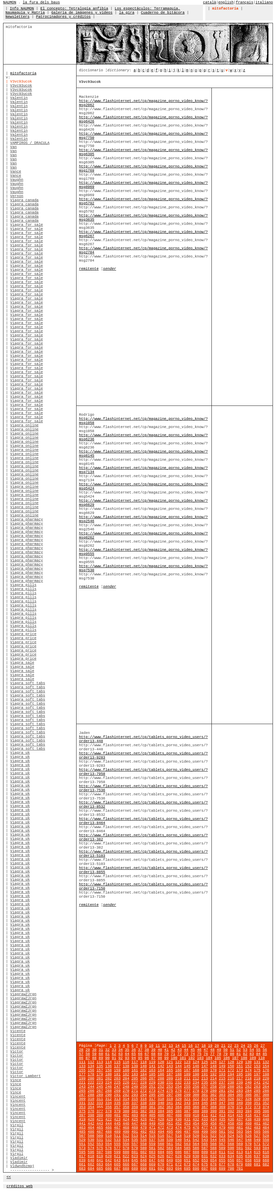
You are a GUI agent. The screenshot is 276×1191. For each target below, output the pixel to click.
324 (213, 1099)
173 (239, 1070)
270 (126, 1091)
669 (152, 1164)
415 (239, 1115)
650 (178, 1160)
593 (257, 1148)
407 (169, 1115)
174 (248, 1070)
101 (183, 1058)
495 (169, 1132)
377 (99, 1111)
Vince (15, 1080)
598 (108, 1152)
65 (134, 1054)
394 (248, 1111)
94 (134, 1058)
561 (169, 1144)
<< (8, 1177)
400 (108, 1115)
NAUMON (9, 2)
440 (266, 1119)
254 (178, 1087)
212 (196, 1078)
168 (196, 1070)
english (226, 2)
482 (248, 1128)
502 (230, 1132)
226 (126, 1082)
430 (178, 1119)
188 (178, 1074)
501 (222, 1132)
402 (126, 1115)
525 (239, 1136)
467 (117, 1128)
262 (248, 1087)
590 (230, 1148)
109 (252, 1058)
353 (82, 1107)
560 (161, 1144)
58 (87, 1054)
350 (248, 1103)
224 (108, 1082)
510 (108, 1136)
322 (196, 1099)
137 (117, 1066)
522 (213, 1136)
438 (248, 1119)
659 (257, 1160)
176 (266, 1070)
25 (249, 1046)
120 (161, 1062)
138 (126, 1066)
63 (120, 1054)
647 (152, 1160)
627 (169, 1156)
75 (199, 1054)
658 (248, 1160)
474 (178, 1128)
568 (230, 1144)
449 (152, 1123)
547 (239, 1140)
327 (239, 1099)
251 (152, 1087)
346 (213, 1103)
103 (200, 1058)
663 (99, 1164)
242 (266, 1082)
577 (117, 1148)
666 (126, 1164)
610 (213, 1152)
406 (161, 1115)
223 (99, 1082)
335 (117, 1103)
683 (82, 1168)
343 (187, 1103)
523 (222, 1136)
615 (257, 1152)
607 (187, 1152)
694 (178, 1168)
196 (248, 1074)
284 (248, 1091)
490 (126, 1132)
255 (187, 1087)
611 (222, 1152)
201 (99, 1078)
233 (187, 1082)
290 (108, 1095)
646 (143, 1160)
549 (257, 1140)
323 (205, 1099)
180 (108, 1074)
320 (178, 1099)
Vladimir (19, 1158)
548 (248, 1140)
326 (230, 1099)
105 (218, 1058)
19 (210, 1046)
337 (135, 1103)
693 (169, 1168)
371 (239, 1107)
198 (266, 1074)
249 (135, 1087)
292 (126, 1095)
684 (91, 1168)
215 (222, 1078)
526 (248, 1136)
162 (143, 1070)
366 (196, 1107)
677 (222, 1164)
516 (161, 1136)
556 (126, 1144)
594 (266, 1148)
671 (169, 1164)
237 (222, 1082)
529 (82, 1140)
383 (152, 1111)
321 (187, 1099)
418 (266, 1115)
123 (187, 1062)
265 (82, 1091)
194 (230, 1074)
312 (108, 1099)
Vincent (18, 1096)
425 (135, 1119)
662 (91, 1164)
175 (257, 1070)
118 (143, 1062)
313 (117, 1099)
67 (146, 1054)
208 (161, 1078)
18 (204, 1046)
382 (143, 1111)
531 (99, 1140)
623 (135, 1156)
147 (205, 1066)
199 (82, 1078)
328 (248, 1099)
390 (213, 1111)
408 (178, 1115)
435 (222, 1119)
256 (196, 1087)
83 (252, 1054)
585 (187, 1148)
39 (153, 1050)
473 (169, 1128)
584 (178, 1148)
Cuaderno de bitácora (163, 13)
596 (91, 1152)
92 (120, 1058)
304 (230, 1095)
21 (223, 1046)
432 (196, 1119)
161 (135, 1070)
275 (169, 1091)
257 (205, 1087)
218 (248, 1078)
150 (230, 1066)
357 (117, 1107)
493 (152, 1132)
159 (117, 1070)
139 (135, 1066)
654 (213, 1160)
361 (152, 1107)
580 (143, 1148)
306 (248, 1095)
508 (91, 1136)
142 (161, 1066)
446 (126, 1123)
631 (205, 1156)
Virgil (16, 1125)
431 (187, 1119)
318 (161, 1099)
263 (257, 1087)
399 (99, 1115)
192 (213, 1074)
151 (239, 1066)
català (209, 2)
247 (117, 1087)
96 (146, 1058)
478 (213, 1128)
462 (266, 1123)
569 (239, 1144)
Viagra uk (20, 753)
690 (143, 1168)
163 (152, 1070)
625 (152, 1156)
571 (257, 1144)
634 (230, 1156)
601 (135, 1152)
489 (117, 1132)
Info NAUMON (22, 8)
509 (99, 1136)
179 (99, 1074)
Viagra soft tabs (27, 683)
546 (230, 1140)
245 (99, 1087)
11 (157, 1046)
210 (178, 1078)
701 (239, 1168)
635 (239, 1156)
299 (187, 1095)
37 (140, 1050)
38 (146, 1050)
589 (222, 1148)
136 (108, 1066)
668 (143, 1164)
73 (186, 1054)
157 (99, 1070)
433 (205, 1119)
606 (178, 1152)
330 (266, 1099)
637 (257, 1156)
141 (152, 1066)
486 (91, 1132)
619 (99, 1156)
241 (257, 1082)
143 (169, 1066)
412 (213, 1115)
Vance (15, 172)
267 (99, 1091)
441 (82, 1123)
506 (266, 1132)
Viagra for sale (26, 225)
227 (135, 1082)
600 (126, 1152)
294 (143, 1095)
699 (222, 1168)
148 (213, 1066)
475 (187, 1128)
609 (205, 1152)
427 (152, 1119)
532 (108, 1140)
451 (169, 1123)
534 (126, 1140)
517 (169, 1136)
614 (248, 1152)
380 (126, 1111)
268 (108, 1091)
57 (81, 1054)
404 (143, 1115)
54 (252, 1050)
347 (222, 1103)
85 (265, 1054)
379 (117, 1111)
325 (222, 1099)
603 (152, 1152)
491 (135, 1132)
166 (178, 1070)
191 (205, 1074)
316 (143, 1099)
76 (206, 1054)
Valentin (19, 98)
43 (179, 1050)
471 (152, 1128)
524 (230, 1136)
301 (205, 1095)
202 (108, 1078)
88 (94, 1058)
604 (161, 1152)
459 (239, 1123)
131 (257, 1062)
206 (143, 1078)
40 (160, 1050)
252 (161, 1087)
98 (160, 1058)
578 (126, 1148)
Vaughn (16, 180)
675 (205, 1164)
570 (248, 1144)
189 (187, 1074)
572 (266, 1144)
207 (152, 1078)
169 (205, 1070)
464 (91, 1128)
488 (108, 1132)
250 (143, 1087)
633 (222, 1156)
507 (82, 1136)
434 (213, 1119)
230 (161, 1082)
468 (126, 1128)
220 (266, 1078)
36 (134, 1050)
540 (178, 1140)
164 (161, 1070)
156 (91, 1070)
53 (245, 1050)
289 (99, 1095)
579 (135, 1148)
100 (174, 1058)
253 (169, 1087)
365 (187, 1107)
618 (91, 1156)
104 (209, 1058)
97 (153, 1058)
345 (205, 1103)
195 (239, 1074)
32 (107, 1050)
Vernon (16, 196)
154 (266, 1066)
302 (213, 1095)
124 (196, 1062)
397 (82, 1115)
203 (117, 1078)
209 (169, 1078)
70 (166, 1054)
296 (161, 1095)
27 (263, 1046)
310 (91, 1099)
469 (135, 1128)
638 (266, 1156)
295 (152, 1095)
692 (161, 1168)
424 (126, 1119)
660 (266, 1160)
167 (187, 1070)
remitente (89, 269)
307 (257, 1095)
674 (196, 1164)
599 (117, 1152)
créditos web (19, 1186)
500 (213, 1132)
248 (126, 1087)
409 (187, 1115)
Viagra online (24, 425)
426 (143, 1119)
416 (248, 1115)
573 (82, 1148)
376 (91, 1111)
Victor (16, 1051)
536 (143, 1140)
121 (169, 1062)
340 (161, 1103)
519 (187, 1136)
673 (187, 1164)
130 (248, 1062)
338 (143, 1103)
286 (266, 1091)
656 (230, 1160)
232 (178, 1082)
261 (239, 1087)
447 (135, 1123)
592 (248, 1148)
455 (205, 1123)
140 (143, 1066)
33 (114, 1050)
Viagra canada (24, 200)
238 (230, 1082)
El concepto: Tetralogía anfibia (74, 8)
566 (213, 1144)
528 (266, 1136)
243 (82, 1087)
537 (152, 1140)
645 (135, 1160)
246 (108, 1087)
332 (91, 1103)
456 (213, 1123)
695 (187, 1168)
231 (169, 1082)
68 (153, 1054)
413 (222, 1115)
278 (196, 1091)
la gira (127, 13)
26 (256, 1046)
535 (135, 1140)
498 (196, 1132)
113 (99, 1062)
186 (161, 1074)
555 (117, 1144)
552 (91, 1144)
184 (143, 1074)
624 (143, 1156)
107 (235, 1058)
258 (213, 1087)
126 (213, 1062)
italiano (264, 2)
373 (257, 1107)
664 (108, 1164)
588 (213, 1148)
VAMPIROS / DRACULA (30, 143)
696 (196, 1168)
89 (101, 1058)
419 (82, 1119)
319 (169, 1099)
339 (152, 1103)
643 (117, 1160)
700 (230, 1168)
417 (257, 1115)
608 (196, 1152)
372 (248, 1107)
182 (126, 1074)
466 (108, 1128)
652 (196, 1160)
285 (257, 1091)
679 (239, 1164)
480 (230, 1128)
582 (161, 1148)
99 (166, 1058)
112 (91, 1062)
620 (108, 1156)
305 (239, 1095)
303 (222, 1095)
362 (161, 1107)
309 (82, 1099)
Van (13, 147)
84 (258, 1054)
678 (230, 1164)
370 (230, 1107)
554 (108, 1144)
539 (169, 1140)
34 (120, 1050)
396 (266, 1111)
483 (257, 1128)
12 (164, 1046)
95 (140, 1058)
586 (196, 1148)
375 (82, 1111)
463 (82, 1128)
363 (169, 1107)
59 (94, 1054)
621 (117, 1156)
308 (266, 1095)
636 (248, 1156)
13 (171, 1046)
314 (126, 1099)
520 (196, 1136)
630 (196, 1156)
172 (230, 1070)
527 (257, 1136)
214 (213, 1078)
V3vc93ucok (21, 86)
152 (248, 1066)
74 (193, 1054)
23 (236, 1046)
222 (91, 1082)
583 (169, 1148)
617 (82, 1156)
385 (169, 1111)
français (244, 2)
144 (178, 1066)
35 (127, 1050)
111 (82, 1062)
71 (173, 1054)
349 (239, 1103)
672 (178, 1164)
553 (99, 1144)
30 (94, 1050)
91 (114, 1058)
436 (230, 1119)
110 (261, 1058)
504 (248, 1132)
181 (117, 1074)
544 (213, 1140)
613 (239, 1152)
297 (169, 1095)
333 (99, 1103)
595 (82, 1152)
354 (91, 1107)
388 (196, 1111)
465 (99, 1128)
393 (239, 1111)
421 (99, 1119)
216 (230, 1078)
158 (108, 1070)
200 (91, 1078)
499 (205, 1132)
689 (135, 1168)
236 (213, 1082)
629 (187, 1156)
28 (81, 1050)
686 (108, 1168)
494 (161, 1132)
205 (135, 1078)
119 (152, 1062)
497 (187, 1132)
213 (205, 1078)
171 (222, 1070)
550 (266, 1140)
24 (243, 1046)
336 (126, 1103)
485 (82, 1132)
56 (265, 1050)
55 (258, 1050)
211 (187, 1078)
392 (230, 1111)
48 (212, 1050)
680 (248, 1164)
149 (222, 1066)
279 (205, 1091)
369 (222, 1107)
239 (239, 1082)
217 (239, 1078)
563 (187, 1144)
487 (99, 1132)
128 (230, 1062)
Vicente (18, 1031)
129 (239, 1062)
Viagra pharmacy (26, 519)
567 (222, 1144)
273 (152, 1091)
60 (101, 1054)
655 (222, 1160)
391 (222, 1111)
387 (187, 1111)
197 (257, 1074)
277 (187, 1091)
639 (82, 1160)
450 (161, 1123)
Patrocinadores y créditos (63, 17)
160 (126, 1070)
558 (143, 1144)
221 (82, 1082)
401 (117, 1115)
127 (222, 1062)
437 (239, 1119)
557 (135, 1144)
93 (127, 1058)
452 (178, 1123)
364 (178, 1107)
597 (99, 1152)
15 (184, 1046)
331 (82, 1103)
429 (169, 1119)
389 (205, 1111)
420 (91, 1119)
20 (217, 1046)
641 (99, 1160)
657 (239, 1160)
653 (205, 1160)
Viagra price (23, 634)
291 (117, 1095)
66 (140, 1054)
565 (205, 1144)
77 (212, 1054)
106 (226, 1058)
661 (82, 1164)
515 (152, 1136)
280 (213, 1091)
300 (196, 1095)
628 (178, 1156)
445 (117, 1123)
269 (117, 1091)
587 (205, 1148)
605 (169, 1152)
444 (108, 1123)
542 (196, 1140)
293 (135, 1095)
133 (82, 1066)
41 (166, 1050)
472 (161, 1128)
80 (232, 1054)
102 (191, 1058)
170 (213, 1070)
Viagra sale (22, 663)
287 (82, 1095)
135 (99, 1066)
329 (257, 1099)
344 (196, 1103)
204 (126, 1078)
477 (205, 1128)
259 (222, 1087)
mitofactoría (23, 73)
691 (152, 1168)
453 (187, 1123)
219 (257, 1078)
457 (222, 1123)
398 (91, 1115)
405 (152, 1115)
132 (266, 1062)
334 (108, 1103)
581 (152, 1148)
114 (108, 1062)
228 (143, 1082)
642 (108, 1160)
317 (152, 1099)
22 (230, 1046)
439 (257, 1119)
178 (91, 1074)
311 (99, 1099)
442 (91, 1123)
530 (91, 1140)
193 (222, 1074)
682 (266, 1164)
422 (108, 1119)
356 (108, 1107)
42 (173, 1050)
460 (248, 1123)
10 (151, 1046)
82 (245, 1054)
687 (117, 1168)
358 (126, 1107)
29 (87, 1050)
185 (152, 1074)
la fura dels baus (41, 2)
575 (99, 1148)
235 (205, 1082)
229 (152, 1082)
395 (257, 1111)
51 (232, 1050)
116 (126, 1062)
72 (179, 1054)
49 (219, 1050)
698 (213, 1168)
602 (143, 1152)
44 (186, 1050)
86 (81, 1058)
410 (196, 1115)
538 (161, 1140)
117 (135, 1062)
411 (205, 1115)
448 (143, 1123)
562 (178, 1144)
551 (82, 1144)
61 (107, 1054)
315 (135, 1099)
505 (257, 1132)
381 (135, 1111)
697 (205, 1168)
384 (161, 1111)
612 (230, 1152)
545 (222, 1140)
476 (196, 1128)
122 (178, 1062)
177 (82, 1074)
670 (161, 1164)
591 (239, 1148)
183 (135, 1074)
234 (196, 1082)
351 (257, 1103)
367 (205, 1107)
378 (108, 1111)
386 (178, 1111)
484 (266, 1128)
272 (143, 1091)
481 (239, 1128)
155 (82, 1070)
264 (266, 1087)
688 (126, 1168)
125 (205, 1062)
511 (117, 1136)
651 (187, 1160)
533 (117, 1140)
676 (213, 1164)
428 (161, 1119)
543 (205, 1140)
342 (178, 1103)
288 (91, 1095)
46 (199, 1050)
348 (230, 1103)
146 (196, 1066)
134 (91, 1066)
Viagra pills (23, 585)
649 (169, 1160)
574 (91, 1148)
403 (135, 1115)
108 (244, 1058)
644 (126, 1160)
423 (117, 1119)
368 (213, 1107)
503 (239, 1132)
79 (225, 1054)
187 (169, 1074)
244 (91, 1087)
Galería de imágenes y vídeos (81, 13)
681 (257, 1164)
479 (222, 1128)
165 (169, 1070)
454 (196, 1123)
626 (161, 1156)
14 (177, 1046)
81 (238, 1054)
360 (143, 1107)
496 (178, 1132)
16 (190, 1046)
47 (206, 1050)
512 (126, 1136)
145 (187, 1066)
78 (219, 1054)
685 (99, 1168)
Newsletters (17, 17)
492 (143, 1132)
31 (101, 1050)
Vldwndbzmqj (22, 1166)
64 (127, 1054)
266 (91, 1091)
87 (87, 1058)
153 (257, 1066)
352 (266, 1103)
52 (238, 1050)
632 (213, 1156)
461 (257, 1123)
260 (230, 1087)
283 (239, 1091)
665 (117, 1164)
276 (178, 1091)
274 (161, 1091)
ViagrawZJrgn (23, 994)
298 (178, 1095)
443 (99, 1123)
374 (266, 1107)
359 (135, 1107)
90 (107, 1058)
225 (117, 1082)
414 (230, 1115)
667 (135, 1164)
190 (196, 1074)
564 (196, 1144)
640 (91, 1160)
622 (126, 1156)
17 (197, 1046)
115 (117, 1062)
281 (222, 1091)
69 (160, 1054)
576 (108, 1148)
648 (161, 1160)
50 (225, 1050)
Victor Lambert (25, 1076)
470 (143, 1128)
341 (169, 1103)
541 (187, 1140)
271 (135, 1091)
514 (143, 1136)
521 (205, 1136)
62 (114, 1054)
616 (266, 1152)
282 (230, 1091)
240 (248, 1082)
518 (178, 1136)
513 (135, 1136)
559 (152, 1144)
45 (193, 1050)
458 (230, 1123)
